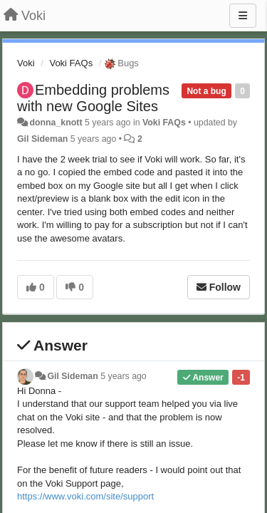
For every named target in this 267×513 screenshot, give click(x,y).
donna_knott (55, 123)
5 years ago (123, 376)
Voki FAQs (71, 63)
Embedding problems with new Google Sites (93, 98)
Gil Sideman (42, 139)
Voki (26, 63)
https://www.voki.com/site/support (85, 496)
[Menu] (242, 16)
